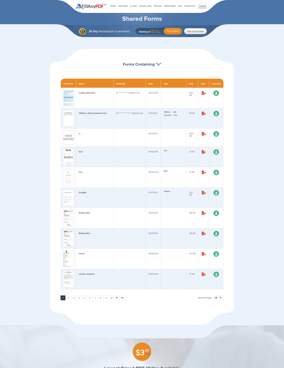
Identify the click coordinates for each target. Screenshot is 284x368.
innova (81, 254)
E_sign (133, 6)
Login (202, 6)
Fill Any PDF (91, 6)
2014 (174, 112)
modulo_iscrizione (86, 274)
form (81, 152)
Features (123, 6)
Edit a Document (195, 31)
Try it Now (173, 31)
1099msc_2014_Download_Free (92, 113)
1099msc (167, 112)
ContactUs (189, 6)
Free (175, 115)
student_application (87, 93)
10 (111, 298)
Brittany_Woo (84, 213)
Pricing (158, 6)
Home (113, 6)
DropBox (82, 192)
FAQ (180, 6)
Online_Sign (145, 6)
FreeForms (169, 6)
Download (167, 115)
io (79, 134)
